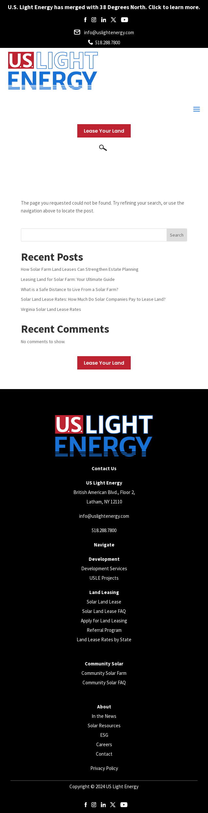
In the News (104, 716)
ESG (104, 735)
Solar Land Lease (104, 602)
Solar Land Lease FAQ (104, 611)
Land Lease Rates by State (104, 639)
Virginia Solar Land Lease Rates (51, 309)
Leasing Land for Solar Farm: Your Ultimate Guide (68, 279)
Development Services (104, 568)
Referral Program (104, 630)
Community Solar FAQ (104, 682)
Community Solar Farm (104, 673)
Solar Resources (104, 725)
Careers (104, 744)
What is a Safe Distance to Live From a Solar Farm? (69, 289)
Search (177, 235)
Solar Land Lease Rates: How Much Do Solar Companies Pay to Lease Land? (93, 299)
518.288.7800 (104, 530)
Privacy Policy (104, 768)
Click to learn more (173, 7)
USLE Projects (104, 578)
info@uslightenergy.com (104, 516)
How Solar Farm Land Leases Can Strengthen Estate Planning (80, 269)
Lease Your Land (104, 130)
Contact (104, 754)
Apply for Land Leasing (104, 620)
